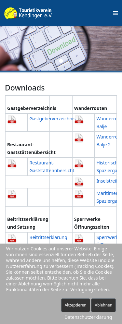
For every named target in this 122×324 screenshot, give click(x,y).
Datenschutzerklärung (88, 317)
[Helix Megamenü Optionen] (115, 13)
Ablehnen (103, 305)
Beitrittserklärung (48, 237)
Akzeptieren (76, 305)
